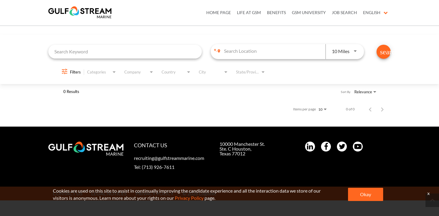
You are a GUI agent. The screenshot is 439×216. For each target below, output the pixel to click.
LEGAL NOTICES (108, 193)
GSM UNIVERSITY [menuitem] (309, 12)
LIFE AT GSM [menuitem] (249, 12)
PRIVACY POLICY (154, 193)
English (375, 12)
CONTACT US (67, 193)
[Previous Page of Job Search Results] (370, 109)
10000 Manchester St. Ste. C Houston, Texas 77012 (242, 148)
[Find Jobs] (384, 52)
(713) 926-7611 (158, 167)
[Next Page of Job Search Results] (382, 109)
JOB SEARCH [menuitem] (344, 12)
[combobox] (125, 51)
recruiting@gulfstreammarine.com (169, 158)
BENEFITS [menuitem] (276, 12)
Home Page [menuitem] (218, 12)
